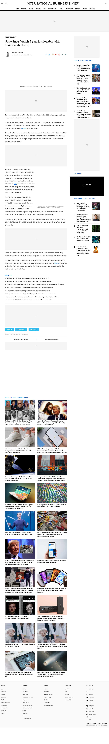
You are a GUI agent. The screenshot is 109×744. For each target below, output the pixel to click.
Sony (15, 200)
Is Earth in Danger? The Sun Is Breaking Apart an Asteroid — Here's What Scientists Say (19, 690)
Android (23, 144)
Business (38, 8)
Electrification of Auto (28, 713)
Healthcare (25, 710)
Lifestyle (77, 8)
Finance (24, 716)
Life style (3, 726)
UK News (23, 8)
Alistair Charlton (18, 52)
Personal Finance (52, 8)
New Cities (25, 729)
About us (46, 705)
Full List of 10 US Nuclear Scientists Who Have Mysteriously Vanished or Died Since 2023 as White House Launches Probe (19, 439)
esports (24, 726)
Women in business (27, 724)
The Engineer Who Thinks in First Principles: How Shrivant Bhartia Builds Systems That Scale (84, 218)
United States (68, 716)
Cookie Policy (47, 716)
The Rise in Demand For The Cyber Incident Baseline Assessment (84, 238)
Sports (3, 729)
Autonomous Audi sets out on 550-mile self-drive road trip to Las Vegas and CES (32, 313)
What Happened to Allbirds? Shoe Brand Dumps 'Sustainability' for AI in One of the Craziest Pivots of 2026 (18, 467)
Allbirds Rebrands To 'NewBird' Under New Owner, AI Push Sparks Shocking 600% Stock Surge (52, 662)
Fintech (24, 732)
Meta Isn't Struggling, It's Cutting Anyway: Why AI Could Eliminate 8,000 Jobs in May (84, 67)
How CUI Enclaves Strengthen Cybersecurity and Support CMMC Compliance (82, 229)
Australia (67, 705)
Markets (31, 8)
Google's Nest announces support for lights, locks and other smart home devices (31, 310)
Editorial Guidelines (51, 355)
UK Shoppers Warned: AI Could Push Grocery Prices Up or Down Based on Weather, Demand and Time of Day (52, 550)
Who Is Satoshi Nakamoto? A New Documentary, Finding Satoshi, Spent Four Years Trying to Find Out (83, 251)
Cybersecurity (26, 718)
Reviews (85, 8)
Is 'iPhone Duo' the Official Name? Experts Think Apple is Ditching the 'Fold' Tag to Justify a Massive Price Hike (19, 522)
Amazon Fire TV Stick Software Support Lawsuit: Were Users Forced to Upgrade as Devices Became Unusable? (51, 634)
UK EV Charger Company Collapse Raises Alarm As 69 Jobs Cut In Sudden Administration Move (84, 114)
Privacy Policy (47, 713)
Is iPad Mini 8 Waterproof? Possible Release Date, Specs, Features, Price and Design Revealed (51, 606)
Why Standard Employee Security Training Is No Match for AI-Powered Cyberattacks (83, 206)
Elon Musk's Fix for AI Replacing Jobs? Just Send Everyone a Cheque (83, 90)
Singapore (67, 710)
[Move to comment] (65, 54)
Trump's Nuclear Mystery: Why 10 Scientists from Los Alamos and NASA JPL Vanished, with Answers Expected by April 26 (19, 578)
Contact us (46, 708)
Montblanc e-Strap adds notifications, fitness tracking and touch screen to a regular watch (35, 301)
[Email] (62, 54)
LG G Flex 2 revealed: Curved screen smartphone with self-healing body (29, 304)
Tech (61, 8)
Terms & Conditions (48, 710)
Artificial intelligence (27, 721)
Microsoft (57, 279)
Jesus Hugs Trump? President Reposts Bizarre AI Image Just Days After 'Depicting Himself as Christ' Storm (51, 439)
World (17, 8)
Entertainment (69, 8)
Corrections (46, 718)
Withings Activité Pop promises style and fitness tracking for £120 (27, 294)
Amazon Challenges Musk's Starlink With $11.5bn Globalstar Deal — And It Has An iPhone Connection (18, 495)
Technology (4, 721)
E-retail (24, 705)
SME (44, 8)
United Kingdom (69, 713)
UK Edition (92, 8)
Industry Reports (27, 735)
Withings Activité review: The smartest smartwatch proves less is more (29, 298)
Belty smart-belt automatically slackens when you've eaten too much (28, 307)
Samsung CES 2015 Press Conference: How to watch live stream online (29, 316)
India (66, 708)
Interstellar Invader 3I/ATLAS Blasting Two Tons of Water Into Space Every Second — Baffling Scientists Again (51, 690)
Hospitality (25, 708)
